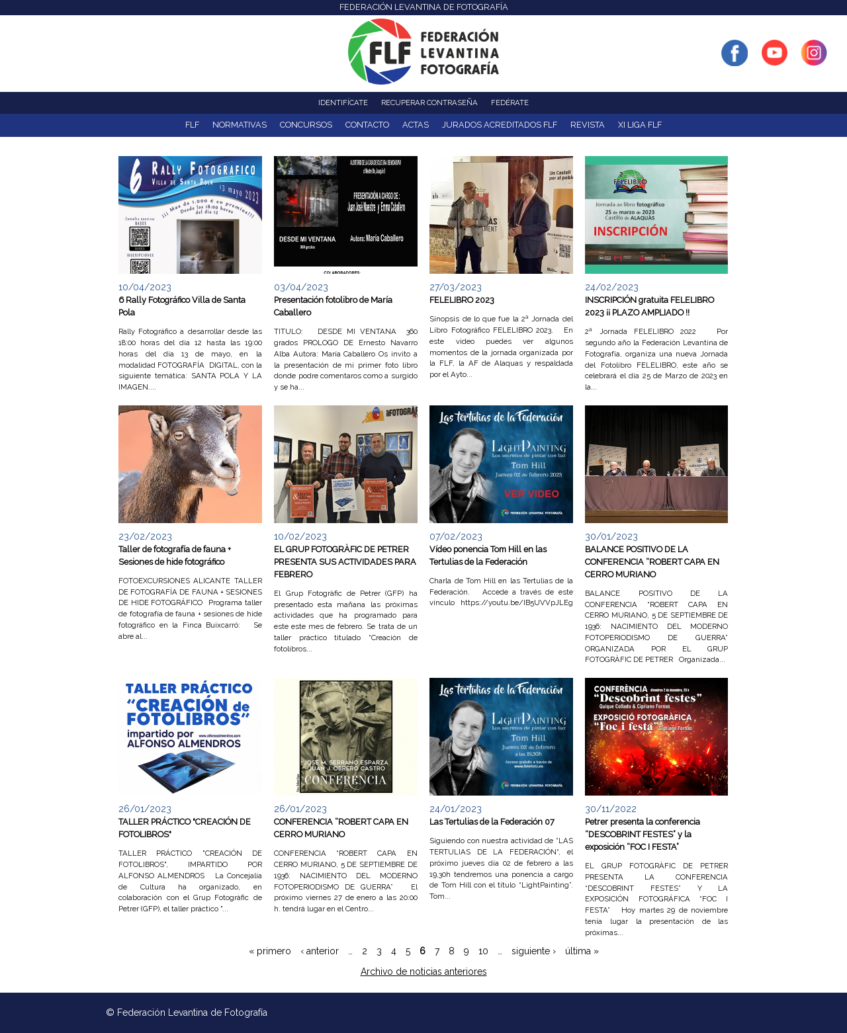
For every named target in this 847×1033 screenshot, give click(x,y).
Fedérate (510, 102)
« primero (270, 951)
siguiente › (534, 951)
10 (483, 951)
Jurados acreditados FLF (499, 125)
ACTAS (415, 125)
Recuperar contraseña (429, 102)
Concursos (306, 125)
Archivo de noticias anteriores (424, 971)
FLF (192, 125)
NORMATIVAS (239, 125)
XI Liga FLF (640, 125)
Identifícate (343, 102)
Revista (587, 125)
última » (582, 951)
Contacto (367, 125)
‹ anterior (319, 951)
